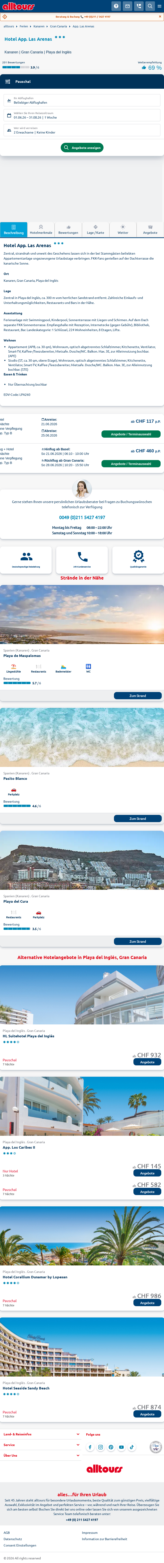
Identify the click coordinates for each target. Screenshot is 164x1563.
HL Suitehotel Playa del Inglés (28, 1035)
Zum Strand (138, 696)
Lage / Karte (95, 229)
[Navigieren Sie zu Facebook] (90, 1447)
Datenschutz (13, 1539)
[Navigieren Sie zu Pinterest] (111, 1447)
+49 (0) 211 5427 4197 (82, 1520)
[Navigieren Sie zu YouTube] (121, 1447)
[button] (40, 1434)
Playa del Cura (15, 901)
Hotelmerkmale (41, 229)
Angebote (147, 1062)
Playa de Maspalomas (22, 655)
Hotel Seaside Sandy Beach (26, 1388)
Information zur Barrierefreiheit (104, 1539)
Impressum (90, 1532)
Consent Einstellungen (20, 1545)
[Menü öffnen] (159, 6)
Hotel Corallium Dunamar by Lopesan (35, 1276)
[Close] (160, 16)
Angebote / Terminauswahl (131, 434)
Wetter (123, 229)
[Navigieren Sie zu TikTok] (132, 1447)
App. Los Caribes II (19, 1147)
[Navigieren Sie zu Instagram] (100, 1447)
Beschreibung (14, 229)
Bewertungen (68, 229)
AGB (7, 1532)
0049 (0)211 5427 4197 (82, 517)
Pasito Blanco (15, 778)
